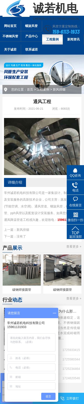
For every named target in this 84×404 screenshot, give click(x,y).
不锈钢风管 (10, 36)
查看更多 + (74, 246)
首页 (30, 89)
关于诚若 (10, 49)
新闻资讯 (73, 39)
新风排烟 (59, 89)
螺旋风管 (31, 26)
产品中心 (31, 36)
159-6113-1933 (66, 31)
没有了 (21, 236)
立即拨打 (72, 398)
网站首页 (10, 26)
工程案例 (52, 39)
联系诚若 (31, 49)
